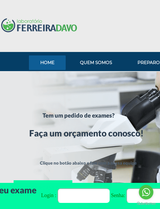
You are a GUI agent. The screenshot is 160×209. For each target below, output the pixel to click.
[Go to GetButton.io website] (146, 203)
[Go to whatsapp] (146, 192)
